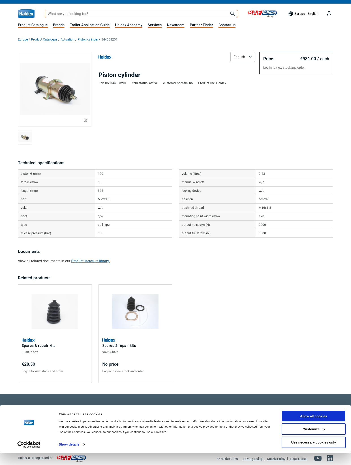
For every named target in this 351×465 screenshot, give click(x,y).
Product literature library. (90, 261)
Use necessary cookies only (313, 454)
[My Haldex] (326, 14)
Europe (23, 39)
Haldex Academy (128, 25)
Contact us (226, 25)
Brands (58, 25)
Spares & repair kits (39, 345)
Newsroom (175, 25)
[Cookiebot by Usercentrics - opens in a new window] (29, 456)
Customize (314, 441)
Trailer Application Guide (90, 25)
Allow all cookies (313, 428)
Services (155, 25)
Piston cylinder (88, 39)
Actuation (67, 39)
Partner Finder (201, 25)
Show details (69, 456)
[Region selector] (303, 14)
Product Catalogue (33, 25)
